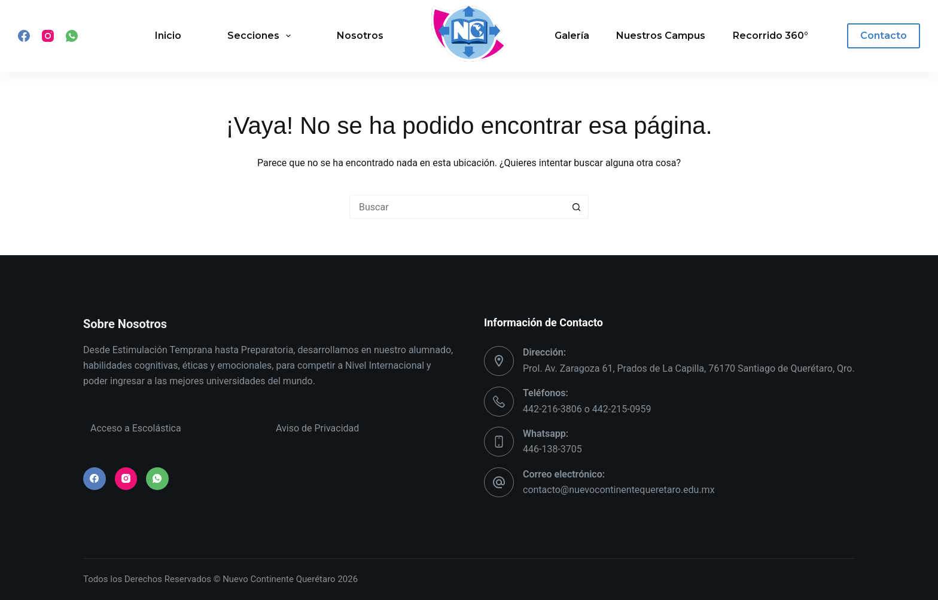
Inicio (168, 35)
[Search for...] (457, 207)
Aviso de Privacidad (317, 428)
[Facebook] (24, 36)
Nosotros (360, 35)
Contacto (883, 35)
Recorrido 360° (770, 35)
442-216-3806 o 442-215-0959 (587, 409)
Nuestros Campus (660, 35)
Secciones (261, 36)
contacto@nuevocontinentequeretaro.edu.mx (619, 489)
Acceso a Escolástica (135, 428)
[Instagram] (48, 36)
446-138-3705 (552, 449)
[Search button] (577, 207)
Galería (572, 35)
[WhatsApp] (72, 36)
